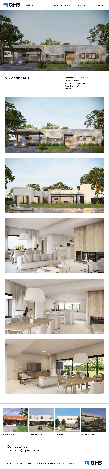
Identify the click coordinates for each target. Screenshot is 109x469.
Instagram (100, 5)
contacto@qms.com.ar (24, 450)
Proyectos (57, 5)
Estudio (68, 5)
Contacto (80, 5)
